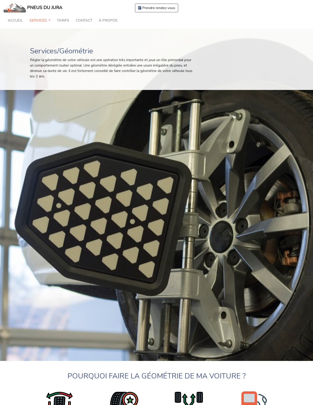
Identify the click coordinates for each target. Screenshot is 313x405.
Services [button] (39, 20)
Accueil (15, 20)
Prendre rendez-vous (156, 7)
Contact (84, 20)
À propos (108, 20)
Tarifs (63, 20)
